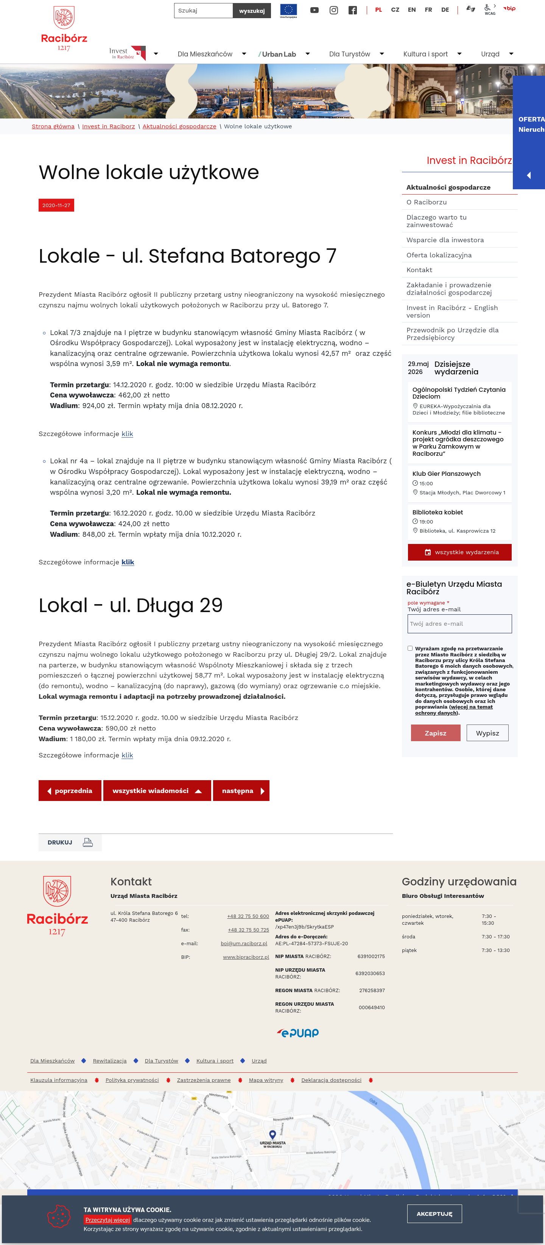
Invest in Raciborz (108, 126)
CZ (395, 9)
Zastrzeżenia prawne (204, 1080)
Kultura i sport (425, 54)
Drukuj (70, 842)
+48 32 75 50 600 (248, 916)
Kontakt (419, 270)
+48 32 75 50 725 (248, 930)
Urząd (490, 54)
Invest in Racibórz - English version (452, 311)
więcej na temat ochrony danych (454, 709)
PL (378, 9)
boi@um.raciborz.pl (244, 943)
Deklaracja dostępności (331, 1080)
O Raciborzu (426, 202)
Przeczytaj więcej (108, 1219)
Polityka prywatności (132, 1080)
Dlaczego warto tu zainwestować (436, 221)
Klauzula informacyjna (58, 1080)
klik (127, 434)
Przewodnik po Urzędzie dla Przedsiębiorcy (452, 333)
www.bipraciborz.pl (246, 957)
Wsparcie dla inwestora (445, 240)
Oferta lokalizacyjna (439, 255)
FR (428, 9)
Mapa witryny (266, 1080)
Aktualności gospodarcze (179, 126)
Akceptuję (434, 1213)
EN (412, 9)
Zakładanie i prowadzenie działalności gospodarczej (449, 288)
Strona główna (53, 126)
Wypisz (488, 733)
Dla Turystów (349, 54)
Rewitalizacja (109, 1061)
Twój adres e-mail (460, 607)
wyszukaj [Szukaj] (252, 11)
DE (445, 9)
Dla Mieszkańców (205, 54)
